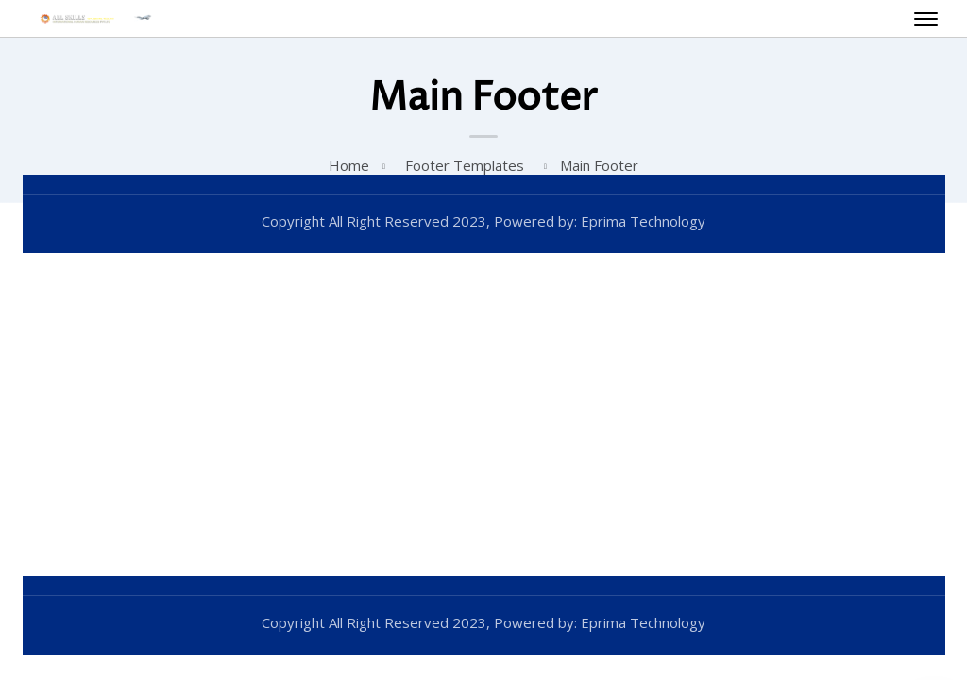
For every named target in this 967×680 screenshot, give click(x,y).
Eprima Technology (641, 221)
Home (349, 165)
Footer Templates (464, 165)
